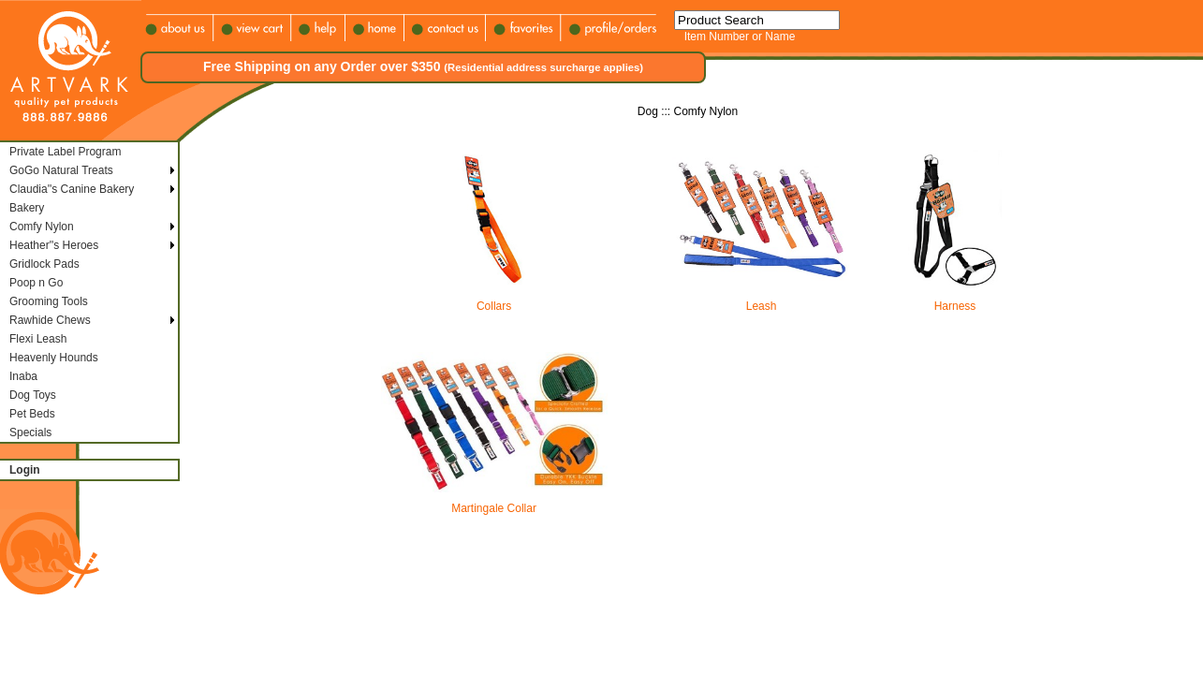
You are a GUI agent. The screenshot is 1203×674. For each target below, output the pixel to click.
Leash (761, 301)
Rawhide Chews (50, 320)
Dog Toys (32, 395)
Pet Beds (32, 413)
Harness (955, 301)
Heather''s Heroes (53, 245)
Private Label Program (65, 151)
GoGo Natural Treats (61, 170)
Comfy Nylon (41, 226)
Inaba (23, 376)
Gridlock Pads (44, 264)
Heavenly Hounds (53, 357)
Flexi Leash (37, 338)
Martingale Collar (494, 503)
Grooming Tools (48, 301)
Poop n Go (36, 282)
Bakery (26, 207)
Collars (494, 301)
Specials (30, 432)
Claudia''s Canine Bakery (71, 189)
